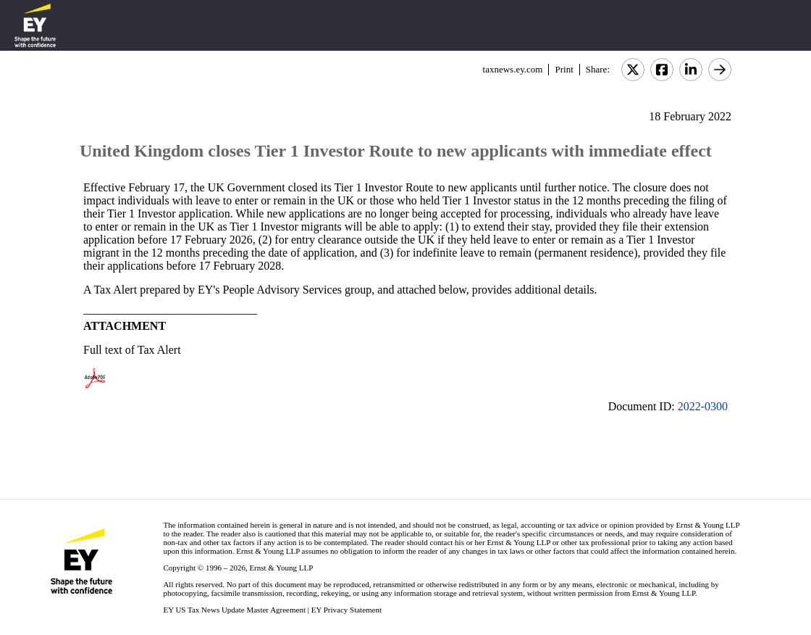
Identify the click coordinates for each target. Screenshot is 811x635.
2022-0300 (703, 406)
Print (564, 69)
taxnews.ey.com (513, 69)
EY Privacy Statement (346, 609)
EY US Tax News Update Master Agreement (234, 609)
